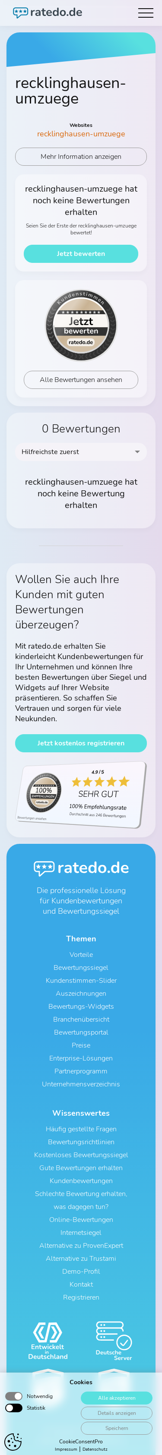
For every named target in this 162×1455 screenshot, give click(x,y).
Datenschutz (72, 1441)
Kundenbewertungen (81, 1181)
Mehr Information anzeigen (81, 156)
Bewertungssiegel (81, 967)
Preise (81, 1045)
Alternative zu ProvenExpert (81, 1245)
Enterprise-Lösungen (81, 1058)
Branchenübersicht (81, 1019)
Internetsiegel (81, 1232)
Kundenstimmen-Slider (81, 980)
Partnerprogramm (81, 1071)
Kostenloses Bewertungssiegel (81, 1155)
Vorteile (81, 954)
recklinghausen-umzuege (81, 134)
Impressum (109, 1441)
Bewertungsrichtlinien (81, 1142)
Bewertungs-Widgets (81, 1006)
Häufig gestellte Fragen (81, 1129)
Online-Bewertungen (81, 1220)
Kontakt (81, 1284)
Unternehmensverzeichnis (81, 1084)
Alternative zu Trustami (81, 1258)
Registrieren (81, 1297)
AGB (44, 1441)
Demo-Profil (81, 1271)
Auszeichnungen (81, 993)
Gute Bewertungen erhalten (81, 1168)
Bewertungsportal (81, 1032)
